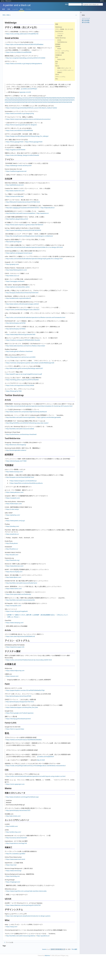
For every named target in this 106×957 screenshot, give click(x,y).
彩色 (56, 61)
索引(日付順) (85, 22)
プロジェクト (8, 1)
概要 (3, 9)
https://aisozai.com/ (12, 676)
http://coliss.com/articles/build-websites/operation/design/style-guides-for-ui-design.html (34, 259)
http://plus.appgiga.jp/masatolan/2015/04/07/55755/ (22, 208)
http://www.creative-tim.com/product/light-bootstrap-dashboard (26, 412)
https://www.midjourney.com (15, 670)
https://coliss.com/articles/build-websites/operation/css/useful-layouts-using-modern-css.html (35, 776)
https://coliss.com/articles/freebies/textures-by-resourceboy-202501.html (29, 660)
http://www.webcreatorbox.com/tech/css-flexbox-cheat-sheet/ (25, 346)
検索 (66, 4)
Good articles (59, 31)
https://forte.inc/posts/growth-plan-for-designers (21, 125)
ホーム (2, 1)
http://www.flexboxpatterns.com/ (16, 270)
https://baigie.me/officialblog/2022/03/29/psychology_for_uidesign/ (27, 136)
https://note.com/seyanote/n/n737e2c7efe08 (20, 385)
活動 (8, 9)
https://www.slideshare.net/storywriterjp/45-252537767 (23, 905)
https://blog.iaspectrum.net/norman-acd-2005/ (21, 357)
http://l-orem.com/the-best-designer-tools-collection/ (22, 309)
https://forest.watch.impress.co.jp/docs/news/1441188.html (24, 225)
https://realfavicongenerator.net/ (16, 171)
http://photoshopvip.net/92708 (15, 323)
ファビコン (60, 33)
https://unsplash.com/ (13, 498)
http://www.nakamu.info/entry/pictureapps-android (22, 304)
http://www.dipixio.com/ (13, 577)
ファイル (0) (8, 942)
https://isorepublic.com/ (13, 605)
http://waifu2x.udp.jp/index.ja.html (17, 219)
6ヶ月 (63, 949)
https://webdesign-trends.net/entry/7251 (19, 165)
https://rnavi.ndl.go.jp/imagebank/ (17, 611)
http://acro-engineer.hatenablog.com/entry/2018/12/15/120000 (25, 58)
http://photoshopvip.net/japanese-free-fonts (20, 702)
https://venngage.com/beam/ (15, 281)
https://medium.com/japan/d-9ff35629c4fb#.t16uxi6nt (23, 340)
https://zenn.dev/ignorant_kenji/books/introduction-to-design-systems (28, 916)
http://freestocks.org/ (12, 560)
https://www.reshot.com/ (14, 588)
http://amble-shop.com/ (13, 832)
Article (59, 40)
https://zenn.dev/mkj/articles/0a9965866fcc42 (20, 636)
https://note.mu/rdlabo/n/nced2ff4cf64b (18, 52)
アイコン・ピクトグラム (62, 51)
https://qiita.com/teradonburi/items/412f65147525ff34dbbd (24, 44)
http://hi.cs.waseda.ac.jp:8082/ (15, 853)
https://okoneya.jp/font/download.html (18, 719)
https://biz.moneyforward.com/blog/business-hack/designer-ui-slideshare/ (29, 236)
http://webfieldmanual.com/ (15, 185)
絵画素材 (57, 44)
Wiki (21, 9)
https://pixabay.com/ (12, 526)
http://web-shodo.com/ (13, 816)
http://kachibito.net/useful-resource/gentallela (20, 417)
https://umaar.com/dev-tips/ (15, 196)
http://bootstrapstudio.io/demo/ (16, 450)
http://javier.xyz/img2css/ (14, 241)
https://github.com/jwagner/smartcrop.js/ (19, 253)
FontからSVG (61, 59)
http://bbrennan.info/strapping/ (16, 445)
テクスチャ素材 (59, 53)
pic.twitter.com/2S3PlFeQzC (29, 89)
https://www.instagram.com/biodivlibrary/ (23, 481)
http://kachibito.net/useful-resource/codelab (20, 429)
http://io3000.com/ (12, 826)
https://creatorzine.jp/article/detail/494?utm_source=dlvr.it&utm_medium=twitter (31, 108)
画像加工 (59, 72)
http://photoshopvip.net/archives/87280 (18, 696)
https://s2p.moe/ (11, 865)
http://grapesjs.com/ (12, 264)
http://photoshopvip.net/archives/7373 (18, 810)
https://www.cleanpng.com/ (14, 623)
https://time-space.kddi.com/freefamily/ (18, 594)
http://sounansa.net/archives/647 (16, 838)
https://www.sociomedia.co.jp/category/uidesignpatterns (24, 63)
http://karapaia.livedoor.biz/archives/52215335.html (22, 293)
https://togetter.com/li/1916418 (15, 150)
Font (56, 57)
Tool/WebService (62, 42)
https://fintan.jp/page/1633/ (14, 142)
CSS (56, 64)
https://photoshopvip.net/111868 (16, 461)
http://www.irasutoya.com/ (14, 472)
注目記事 (59, 36)
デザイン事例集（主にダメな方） (64, 29)
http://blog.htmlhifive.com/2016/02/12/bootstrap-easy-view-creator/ (27, 423)
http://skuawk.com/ (12, 555)
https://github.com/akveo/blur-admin (18, 287)
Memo (57, 66)
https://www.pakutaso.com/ (14, 492)
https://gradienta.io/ (43, 936)
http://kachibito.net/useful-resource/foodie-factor (21, 583)
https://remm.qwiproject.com (15, 784)
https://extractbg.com (13, 876)
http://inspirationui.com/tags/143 (16, 843)
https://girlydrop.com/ (13, 515)
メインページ (86, 18)
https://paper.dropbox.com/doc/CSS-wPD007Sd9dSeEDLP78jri (25, 690)
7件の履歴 (74, 949)
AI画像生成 (58, 55)
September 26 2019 (25, 92)
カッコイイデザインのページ (65, 70)
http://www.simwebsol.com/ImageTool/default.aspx (22, 797)
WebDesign (58, 27)
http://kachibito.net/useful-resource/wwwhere (20, 213)
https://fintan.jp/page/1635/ (34, 142)
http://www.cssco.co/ (12, 276)
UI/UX (57, 74)
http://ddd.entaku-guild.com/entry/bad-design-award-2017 (24, 368)
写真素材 (57, 46)
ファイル (28, 9)
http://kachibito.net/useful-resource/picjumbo (20, 600)
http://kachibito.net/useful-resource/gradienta (20, 936)
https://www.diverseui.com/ (14, 566)
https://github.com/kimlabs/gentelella (49, 417)
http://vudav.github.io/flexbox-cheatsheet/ (19, 351)
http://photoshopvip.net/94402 (15, 329)
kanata (44, 949)
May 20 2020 (41, 760)
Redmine (47, 955)
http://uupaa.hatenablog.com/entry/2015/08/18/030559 (23, 230)
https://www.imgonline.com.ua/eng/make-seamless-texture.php (26, 891)
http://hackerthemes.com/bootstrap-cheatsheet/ (21, 434)
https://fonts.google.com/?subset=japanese (19, 713)
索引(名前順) (85, 20)
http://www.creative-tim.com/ (15, 191)
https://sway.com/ (11, 927)
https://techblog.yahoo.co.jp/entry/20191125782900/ (22, 380)
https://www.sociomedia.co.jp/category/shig (20, 113)
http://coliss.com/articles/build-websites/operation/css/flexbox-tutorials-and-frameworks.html (35, 317)
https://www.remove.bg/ (13, 870)
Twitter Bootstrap (60, 38)
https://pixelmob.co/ (12, 534)
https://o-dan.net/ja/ (12, 509)
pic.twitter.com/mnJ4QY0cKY (45, 756)
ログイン (102, 1)
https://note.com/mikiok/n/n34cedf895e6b (19, 130)
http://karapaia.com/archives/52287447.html (20, 477)
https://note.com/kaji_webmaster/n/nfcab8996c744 (22, 34)
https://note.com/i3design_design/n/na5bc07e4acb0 (22, 155)
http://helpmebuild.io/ (48, 208)
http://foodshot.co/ (12, 549)
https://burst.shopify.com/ (14, 572)
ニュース (15, 9)
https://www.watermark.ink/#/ (15, 859)
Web (8, 15)
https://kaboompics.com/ (14, 503)
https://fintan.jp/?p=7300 (14, 391)
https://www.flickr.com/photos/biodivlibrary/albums (26, 483)
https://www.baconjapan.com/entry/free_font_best (22, 707)
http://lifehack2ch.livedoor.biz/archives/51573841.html (23, 202)
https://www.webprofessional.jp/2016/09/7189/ (20, 334)
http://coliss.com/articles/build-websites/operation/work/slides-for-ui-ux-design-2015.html (34, 247)
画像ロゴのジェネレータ (64, 68)
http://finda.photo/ (12, 543)
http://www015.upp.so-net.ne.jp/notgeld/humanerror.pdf (24, 374)
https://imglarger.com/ (13, 882)
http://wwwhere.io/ (43, 213)
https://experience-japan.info (15, 647)
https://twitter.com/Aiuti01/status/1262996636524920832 (24, 740)
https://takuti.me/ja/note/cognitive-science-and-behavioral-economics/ (28, 119)
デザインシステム (60, 77)
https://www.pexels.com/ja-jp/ (15, 521)
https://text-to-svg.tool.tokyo (15, 729)
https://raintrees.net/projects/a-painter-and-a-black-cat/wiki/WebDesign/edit (30, 363)
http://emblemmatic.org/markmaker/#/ (18, 298)
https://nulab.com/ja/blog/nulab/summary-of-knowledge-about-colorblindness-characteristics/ (36, 765)
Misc (56, 79)
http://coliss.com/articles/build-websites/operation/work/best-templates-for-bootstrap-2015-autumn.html (39, 406)
